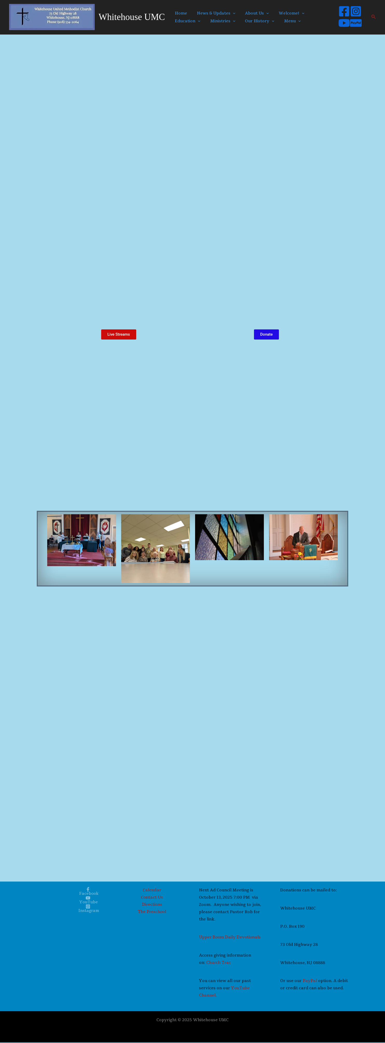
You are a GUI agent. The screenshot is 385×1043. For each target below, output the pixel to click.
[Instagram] (354, 11)
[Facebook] (342, 11)
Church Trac (218, 963)
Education (187, 21)
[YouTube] (342, 23)
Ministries (219, 21)
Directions (152, 905)
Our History (255, 21)
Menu (285, 21)
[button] (373, 17)
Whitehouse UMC (132, 17)
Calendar (152, 890)
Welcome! (285, 13)
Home (180, 13)
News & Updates (213, 13)
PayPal (310, 981)
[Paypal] (354, 23)
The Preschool (152, 912)
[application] (230, 13)
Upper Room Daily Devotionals (230, 937)
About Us (252, 13)
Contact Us (152, 897)
